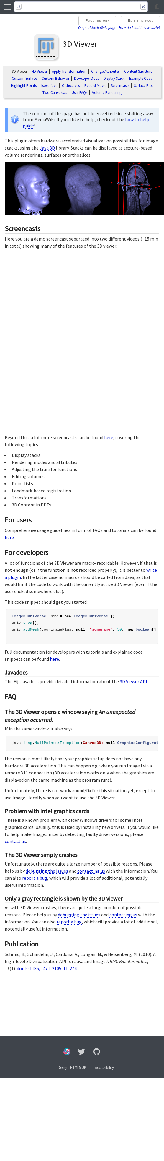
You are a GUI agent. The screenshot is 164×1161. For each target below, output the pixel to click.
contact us (15, 841)
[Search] (81, 6)
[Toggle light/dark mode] (157, 7)
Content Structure (138, 71)
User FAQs (79, 92)
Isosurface (49, 85)
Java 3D (47, 148)
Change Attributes (105, 71)
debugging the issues (47, 871)
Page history (97, 20)
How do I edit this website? (139, 27)
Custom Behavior (55, 78)
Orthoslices (71, 85)
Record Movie (95, 85)
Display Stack (114, 78)
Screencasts (120, 85)
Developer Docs (86, 78)
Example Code (140, 78)
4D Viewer (39, 71)
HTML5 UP (78, 1067)
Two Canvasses (54, 92)
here (108, 437)
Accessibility (104, 1067)
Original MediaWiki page (97, 27)
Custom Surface (24, 78)
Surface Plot (143, 85)
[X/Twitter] (81, 1053)
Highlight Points (24, 85)
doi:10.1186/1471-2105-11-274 (46, 968)
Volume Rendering (107, 92)
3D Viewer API (133, 681)
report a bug (34, 878)
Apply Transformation (69, 71)
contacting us (91, 871)
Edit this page (140, 20)
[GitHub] (97, 1053)
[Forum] (66, 1053)
